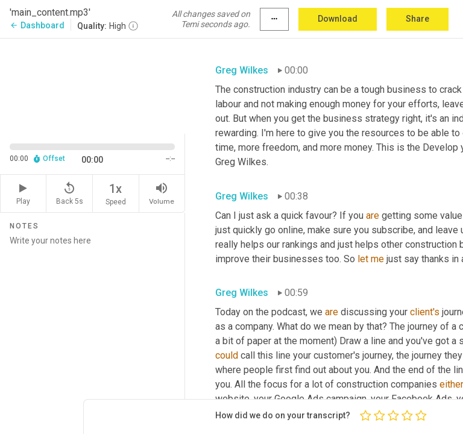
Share (417, 19)
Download (337, 19)
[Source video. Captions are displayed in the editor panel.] (92, 85)
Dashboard (37, 25)
